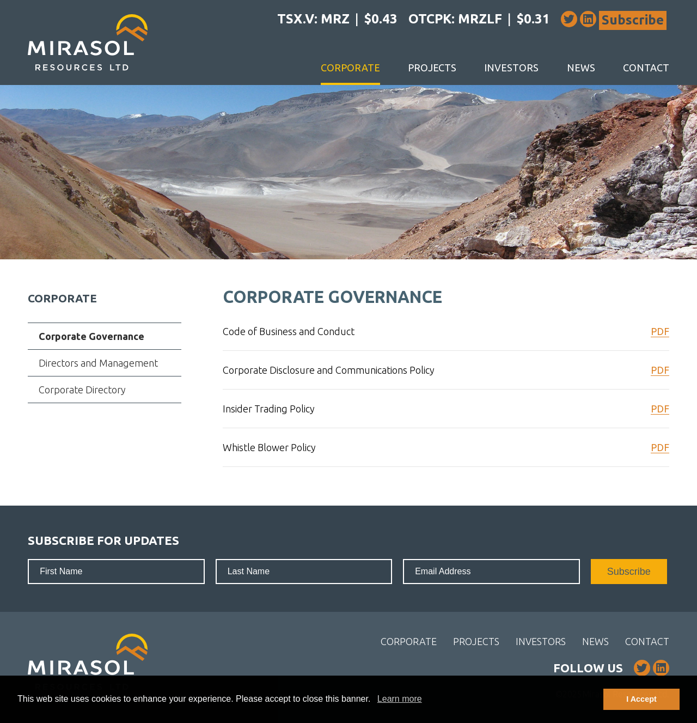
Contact (646, 67)
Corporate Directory (82, 389)
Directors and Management (98, 362)
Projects (432, 67)
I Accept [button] (641, 699)
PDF (660, 331)
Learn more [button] (399, 698)
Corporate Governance (91, 336)
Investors (511, 67)
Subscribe (633, 20)
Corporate (350, 67)
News (581, 67)
